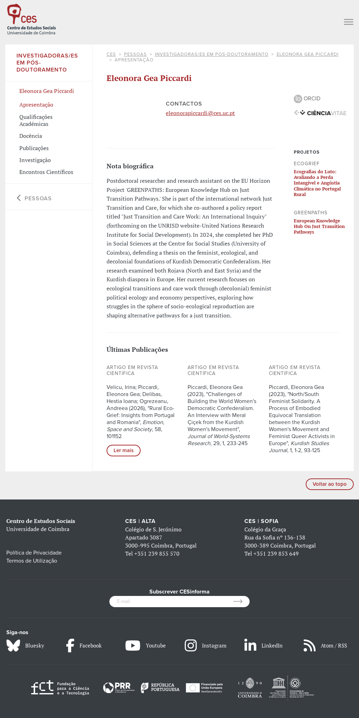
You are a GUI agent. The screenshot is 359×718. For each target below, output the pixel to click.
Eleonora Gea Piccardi (308, 54)
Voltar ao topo (330, 484)
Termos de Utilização (31, 560)
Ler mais (124, 450)
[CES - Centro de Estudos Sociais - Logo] (31, 18)
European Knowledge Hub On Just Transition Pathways (319, 226)
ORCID (307, 98)
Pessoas (135, 54)
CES (111, 54)
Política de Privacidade (34, 552)
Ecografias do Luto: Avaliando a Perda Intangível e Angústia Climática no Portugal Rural (317, 182)
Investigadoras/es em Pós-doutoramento (212, 54)
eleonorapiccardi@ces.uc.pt (200, 113)
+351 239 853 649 (276, 553)
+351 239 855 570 (157, 553)
